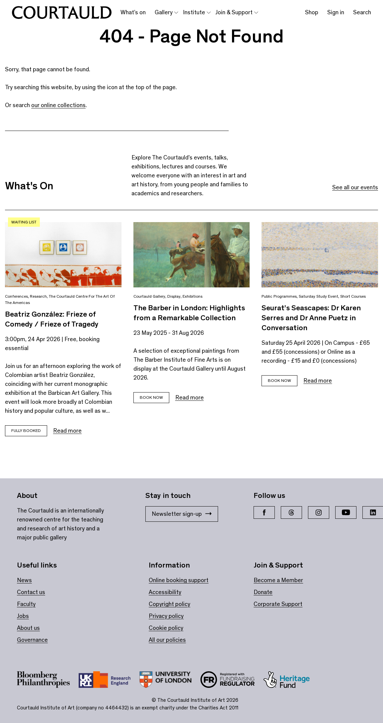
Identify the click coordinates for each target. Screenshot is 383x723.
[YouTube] (345, 512)
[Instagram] (318, 512)
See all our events (355, 187)
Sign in (335, 12)
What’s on (133, 12)
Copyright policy (169, 604)
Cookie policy (166, 628)
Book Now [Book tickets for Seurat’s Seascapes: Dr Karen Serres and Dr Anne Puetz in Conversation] (279, 380)
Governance (32, 639)
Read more (67, 430)
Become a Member (278, 580)
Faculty (26, 604)
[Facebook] (264, 512)
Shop (311, 12)
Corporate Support (278, 604)
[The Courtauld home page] (62, 12)
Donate (263, 592)
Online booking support (178, 580)
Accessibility (165, 592)
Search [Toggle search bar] (362, 12)
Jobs (23, 616)
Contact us (31, 592)
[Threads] (291, 512)
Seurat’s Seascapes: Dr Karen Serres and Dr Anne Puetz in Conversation (311, 317)
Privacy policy (166, 616)
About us (28, 628)
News (24, 580)
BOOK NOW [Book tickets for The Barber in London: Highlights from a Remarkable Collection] (151, 397)
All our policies (167, 639)
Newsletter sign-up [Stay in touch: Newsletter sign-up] (182, 513)
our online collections (58, 105)
